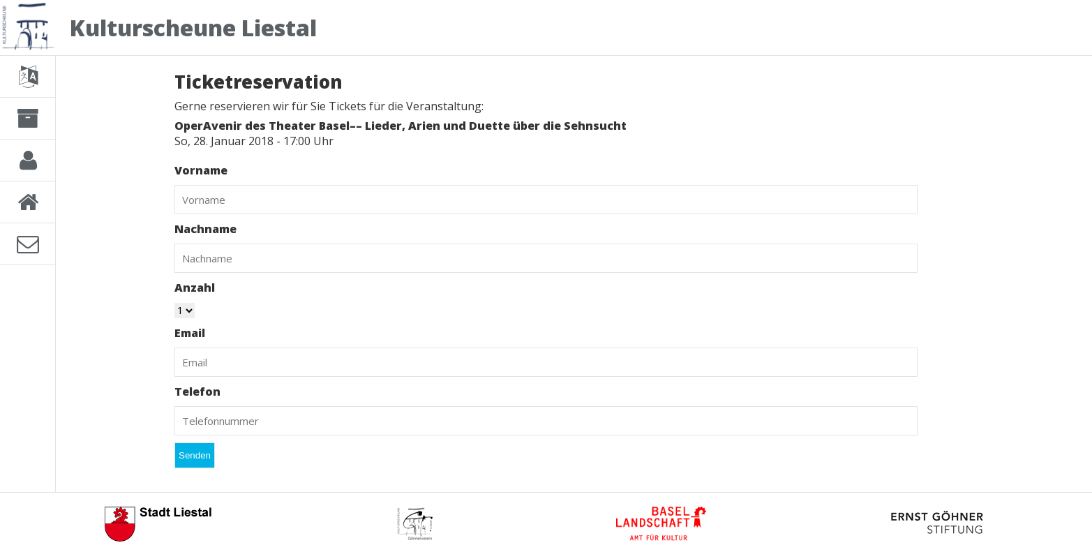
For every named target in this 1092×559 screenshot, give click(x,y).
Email (189, 333)
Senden (195, 455)
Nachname (205, 229)
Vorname (200, 170)
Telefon (197, 391)
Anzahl (194, 287)
